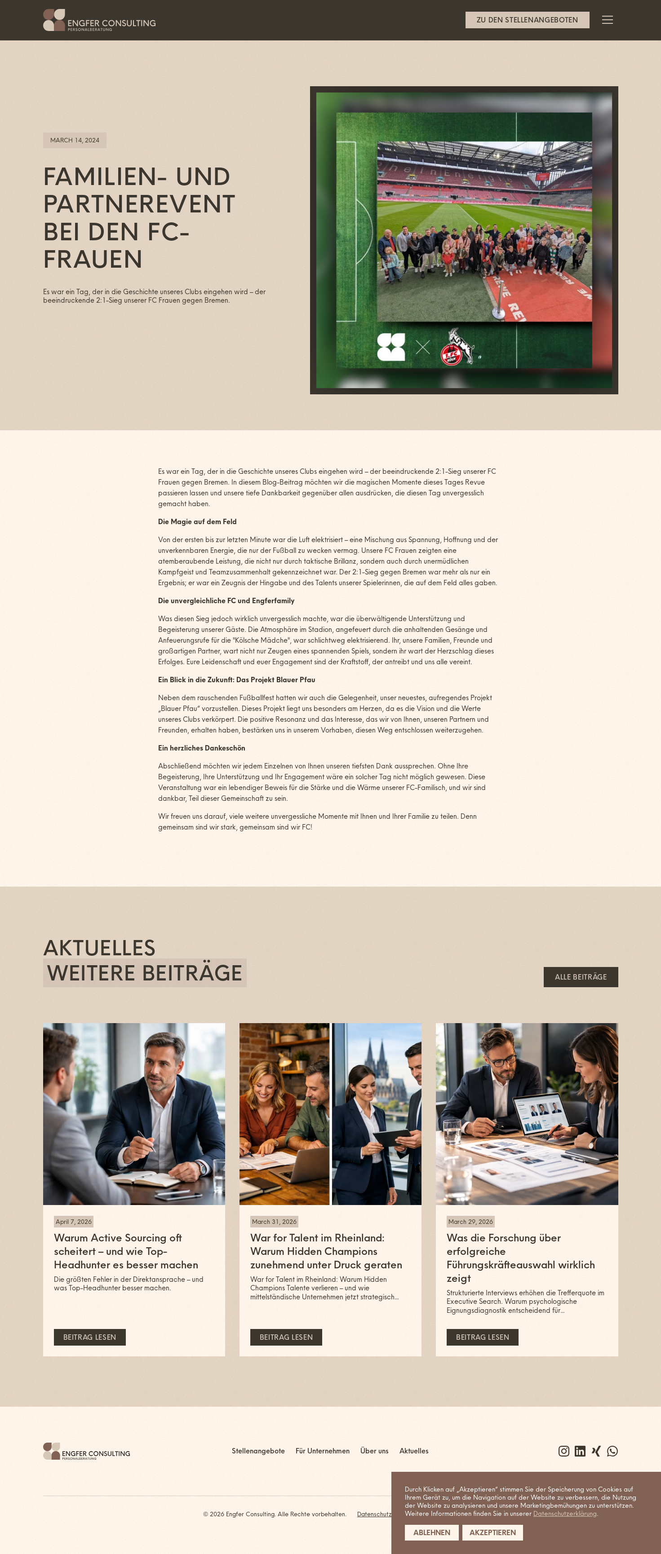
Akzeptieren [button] (493, 1532)
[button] (607, 20)
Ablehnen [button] (431, 1532)
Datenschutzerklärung (565, 1513)
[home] (99, 20)
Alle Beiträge (581, 977)
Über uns (374, 1451)
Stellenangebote (258, 1451)
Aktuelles (414, 1451)
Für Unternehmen (323, 1451)
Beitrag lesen (89, 1337)
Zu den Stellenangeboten (527, 20)
